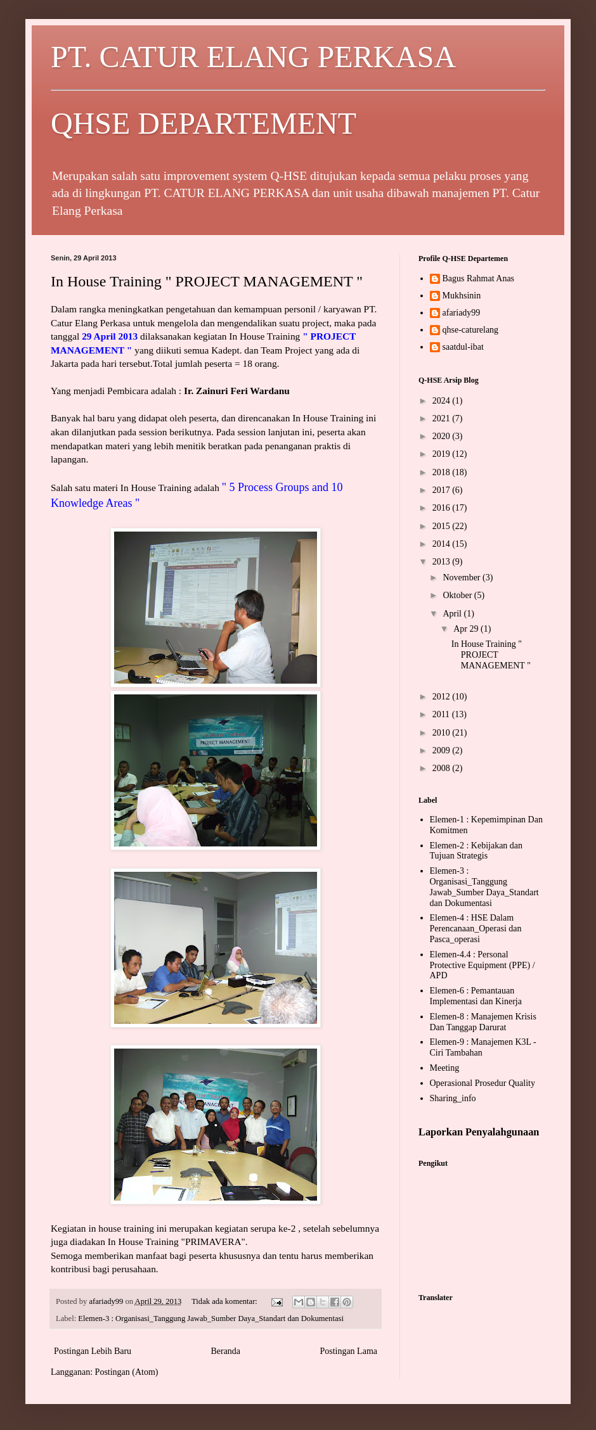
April (453, 613)
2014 (442, 544)
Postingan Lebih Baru (92, 1351)
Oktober (458, 595)
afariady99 (462, 312)
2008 (442, 768)
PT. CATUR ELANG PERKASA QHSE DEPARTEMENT (298, 90)
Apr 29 (467, 629)
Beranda (225, 1351)
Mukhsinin (462, 295)
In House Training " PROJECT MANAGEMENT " (207, 281)
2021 (442, 418)
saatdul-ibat (463, 347)
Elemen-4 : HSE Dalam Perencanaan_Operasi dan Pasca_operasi (476, 928)
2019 (442, 454)
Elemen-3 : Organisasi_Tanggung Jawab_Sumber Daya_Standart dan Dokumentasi (211, 1318)
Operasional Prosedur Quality (482, 1083)
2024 (442, 400)
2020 (442, 436)
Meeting (445, 1068)
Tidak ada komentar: (225, 1301)
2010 (442, 732)
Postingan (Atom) (127, 1372)
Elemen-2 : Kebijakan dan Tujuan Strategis (476, 851)
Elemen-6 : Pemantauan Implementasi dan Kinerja (476, 996)
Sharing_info (453, 1098)
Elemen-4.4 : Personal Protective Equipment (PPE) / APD (482, 965)
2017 (442, 490)
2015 (442, 526)
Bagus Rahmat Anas (479, 278)
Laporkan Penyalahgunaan (478, 1132)
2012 (442, 696)
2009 (442, 750)
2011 (442, 714)
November (463, 577)
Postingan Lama (348, 1351)
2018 (442, 472)
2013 (442, 561)
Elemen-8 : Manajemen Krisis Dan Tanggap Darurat (483, 1022)
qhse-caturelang (471, 330)
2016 (442, 508)
